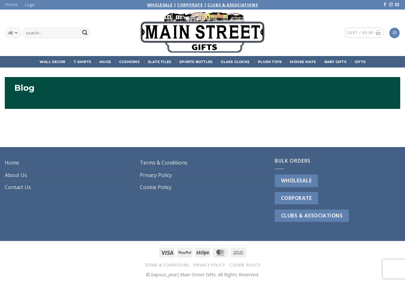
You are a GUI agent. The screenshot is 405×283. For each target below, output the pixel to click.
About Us (16, 175)
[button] (30, 5)
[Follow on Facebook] (385, 5)
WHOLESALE (296, 180)
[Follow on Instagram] (391, 5)
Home (11, 4)
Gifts (360, 62)
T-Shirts (82, 62)
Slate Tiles (159, 62)
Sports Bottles (196, 62)
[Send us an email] (397, 5)
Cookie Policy (155, 187)
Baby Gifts (335, 62)
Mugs (105, 62)
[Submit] (84, 33)
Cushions (129, 62)
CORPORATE (296, 198)
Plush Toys (270, 62)
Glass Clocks (235, 62)
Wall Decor (52, 62)
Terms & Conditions (163, 162)
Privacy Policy (156, 175)
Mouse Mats (303, 62)
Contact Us (18, 187)
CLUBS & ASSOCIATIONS (312, 215)
